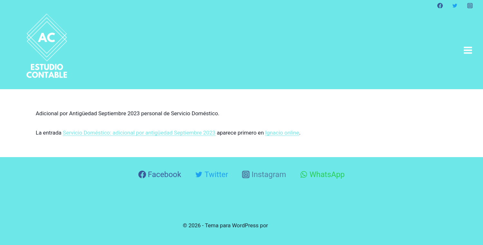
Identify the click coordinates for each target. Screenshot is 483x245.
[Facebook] (440, 5)
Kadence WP (284, 225)
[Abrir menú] (467, 50)
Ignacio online (282, 132)
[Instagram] (469, 5)
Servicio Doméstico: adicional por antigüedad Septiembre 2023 (139, 132)
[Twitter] (455, 5)
